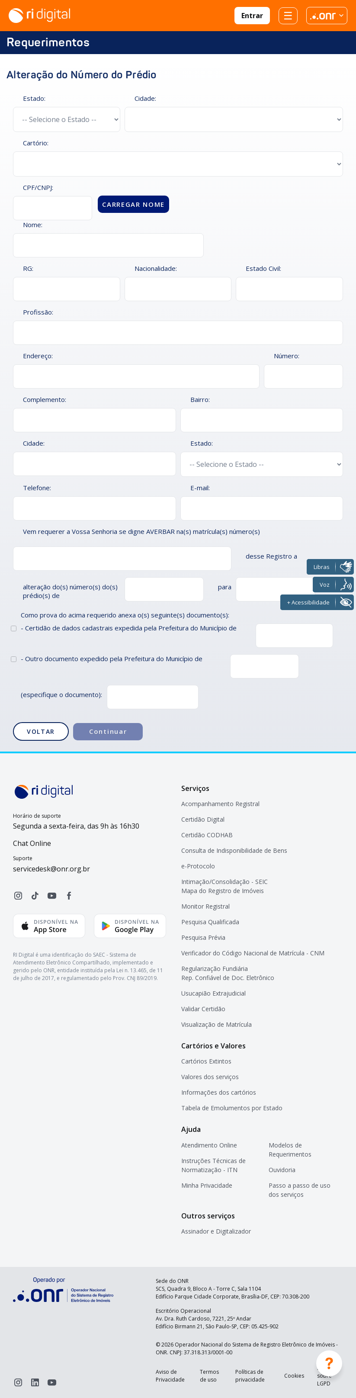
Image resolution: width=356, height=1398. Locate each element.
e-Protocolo (198, 866)
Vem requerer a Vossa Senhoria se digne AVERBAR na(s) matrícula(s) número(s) (141, 531)
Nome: (32, 224)
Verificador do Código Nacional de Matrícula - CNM (252, 953)
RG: (28, 268)
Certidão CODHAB (207, 835)
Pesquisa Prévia (203, 937)
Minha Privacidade (206, 1185)
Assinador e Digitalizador (216, 1231)
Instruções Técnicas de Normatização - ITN (213, 1165)
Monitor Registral (205, 906)
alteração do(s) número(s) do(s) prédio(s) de (70, 591)
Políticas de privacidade (250, 1375)
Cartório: (35, 142)
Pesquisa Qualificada (210, 922)
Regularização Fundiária (214, 968)
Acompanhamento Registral (220, 804)
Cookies (294, 1375)
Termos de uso (209, 1375)
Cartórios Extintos (206, 1061)
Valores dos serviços (210, 1077)
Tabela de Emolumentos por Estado (231, 1108)
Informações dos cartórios (218, 1092)
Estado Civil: (263, 268)
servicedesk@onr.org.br (51, 869)
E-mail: (200, 487)
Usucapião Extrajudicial (213, 993)
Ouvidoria (282, 1170)
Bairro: (200, 399)
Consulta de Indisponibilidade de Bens (234, 850)
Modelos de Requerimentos (290, 1149)
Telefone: (37, 487)
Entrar (252, 15)
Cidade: (145, 98)
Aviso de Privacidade (170, 1375)
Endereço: (38, 355)
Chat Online (32, 843)
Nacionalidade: (156, 268)
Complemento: (44, 399)
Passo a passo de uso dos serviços (299, 1190)
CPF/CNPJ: (38, 187)
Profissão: (38, 312)
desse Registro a (271, 556)
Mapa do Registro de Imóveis (222, 891)
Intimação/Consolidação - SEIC (224, 881)
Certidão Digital (203, 819)
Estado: (34, 98)
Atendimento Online (209, 1145)
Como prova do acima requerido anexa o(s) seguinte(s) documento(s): (125, 615)
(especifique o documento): (61, 694)
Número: (286, 355)
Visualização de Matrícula (216, 1024)
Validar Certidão (203, 1009)
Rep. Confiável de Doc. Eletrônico (227, 978)
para (224, 586)
